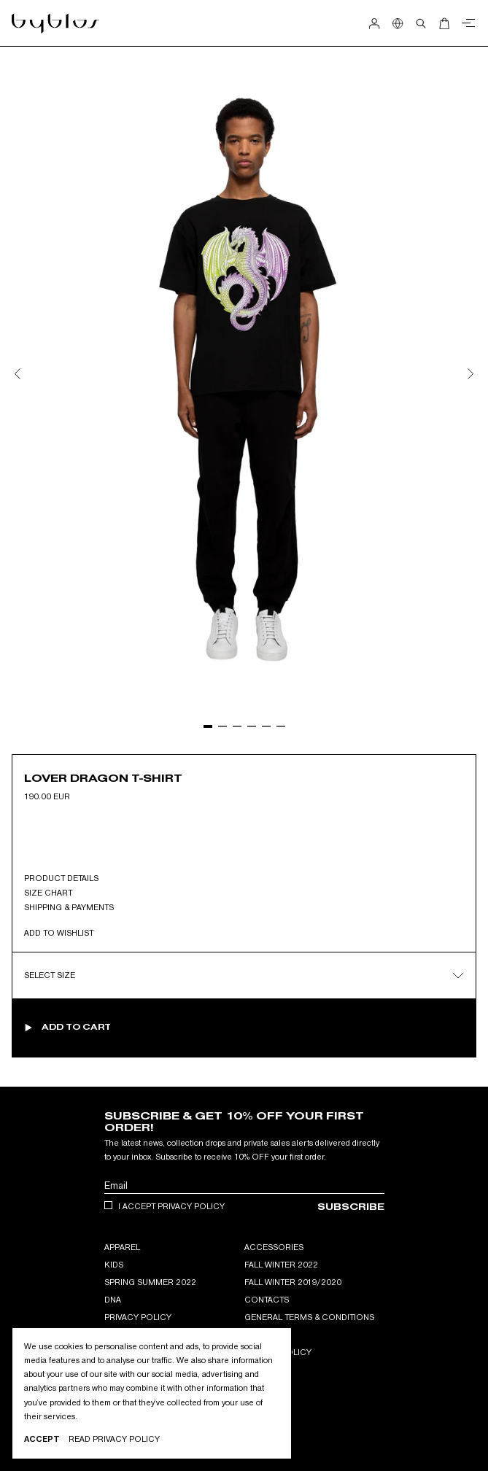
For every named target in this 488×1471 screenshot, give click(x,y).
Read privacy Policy (114, 1439)
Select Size (244, 975)
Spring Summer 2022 (150, 1282)
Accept (42, 1439)
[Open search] (421, 23)
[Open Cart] (444, 23)
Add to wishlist (58, 933)
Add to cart (76, 1027)
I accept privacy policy (171, 1206)
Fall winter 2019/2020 (292, 1282)
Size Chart (48, 893)
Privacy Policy (137, 1317)
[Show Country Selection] (397, 23)
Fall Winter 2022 (281, 1265)
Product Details (61, 878)
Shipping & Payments (69, 907)
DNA (112, 1300)
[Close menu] (466, 23)
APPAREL (122, 1247)
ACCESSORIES (273, 1247)
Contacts (266, 1300)
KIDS (113, 1265)
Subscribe (350, 1206)
